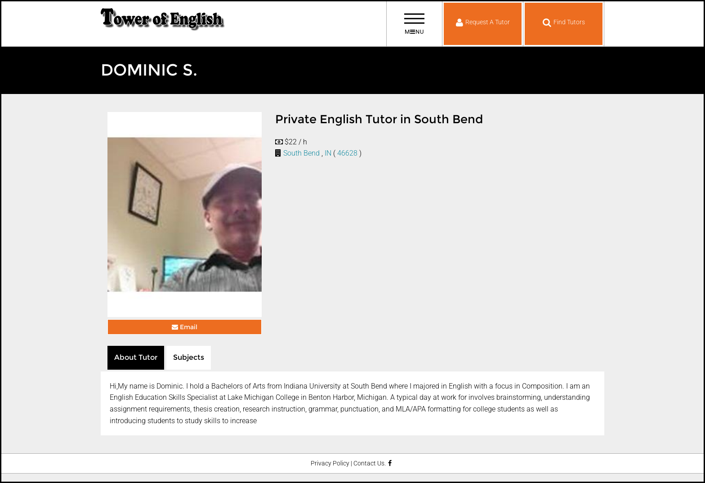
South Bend (301, 153)
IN (328, 153)
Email (184, 327)
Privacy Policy (330, 463)
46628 (347, 153)
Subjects (188, 357)
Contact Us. (369, 463)
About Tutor (135, 357)
